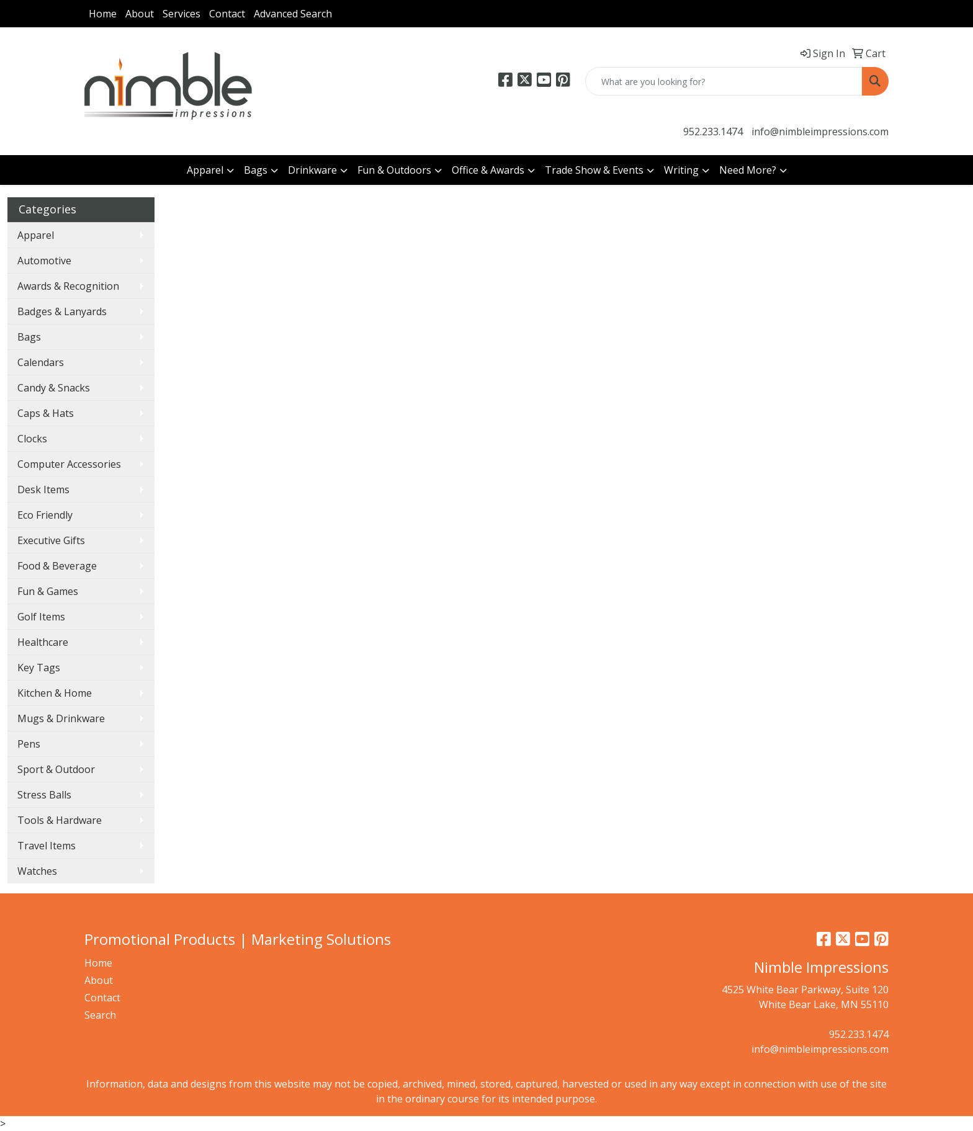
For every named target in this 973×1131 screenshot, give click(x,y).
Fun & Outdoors (394, 170)
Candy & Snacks (53, 388)
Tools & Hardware (59, 820)
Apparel (205, 170)
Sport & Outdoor (56, 769)
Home (103, 13)
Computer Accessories (69, 464)
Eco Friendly (45, 515)
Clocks (32, 438)
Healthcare (42, 642)
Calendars (40, 362)
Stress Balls (44, 795)
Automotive (44, 260)
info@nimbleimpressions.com (820, 131)
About (139, 13)
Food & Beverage (57, 566)
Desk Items (43, 489)
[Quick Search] (724, 81)
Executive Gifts (51, 540)
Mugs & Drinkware (61, 718)
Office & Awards (488, 170)
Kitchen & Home (54, 693)
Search (100, 1015)
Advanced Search (293, 13)
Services (181, 13)
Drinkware (312, 170)
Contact (227, 13)
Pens (28, 744)
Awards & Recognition (68, 286)
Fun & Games (47, 591)
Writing (681, 170)
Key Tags (38, 667)
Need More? (747, 170)
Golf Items (41, 617)
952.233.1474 (713, 131)
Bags (255, 170)
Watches (37, 871)
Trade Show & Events (594, 170)
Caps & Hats (45, 413)
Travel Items (46, 845)
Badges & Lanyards (62, 311)
